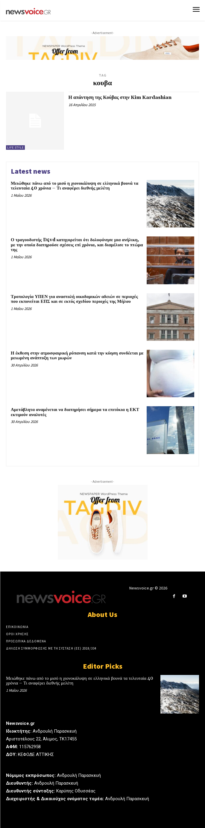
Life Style (15, 147)
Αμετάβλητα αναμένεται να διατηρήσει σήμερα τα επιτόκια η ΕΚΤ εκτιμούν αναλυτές (75, 412)
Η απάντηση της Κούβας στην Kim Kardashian (120, 97)
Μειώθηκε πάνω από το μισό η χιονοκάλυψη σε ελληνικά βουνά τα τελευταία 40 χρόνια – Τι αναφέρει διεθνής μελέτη (74, 186)
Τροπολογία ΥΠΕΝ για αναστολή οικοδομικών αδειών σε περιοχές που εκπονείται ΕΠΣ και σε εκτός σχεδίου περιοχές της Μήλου (74, 299)
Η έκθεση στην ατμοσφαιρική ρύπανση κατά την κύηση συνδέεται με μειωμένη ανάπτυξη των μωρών (77, 355)
